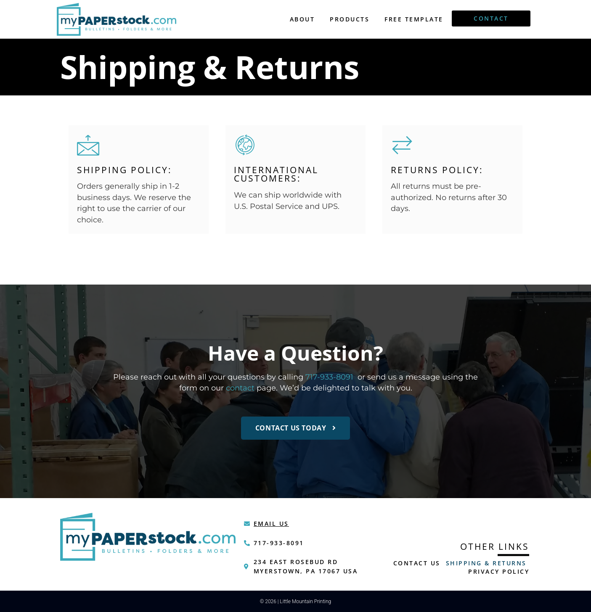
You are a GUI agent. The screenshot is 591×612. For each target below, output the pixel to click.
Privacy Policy (498, 571)
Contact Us (416, 563)
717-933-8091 (329, 376)
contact (240, 387)
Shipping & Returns (486, 563)
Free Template (413, 19)
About (302, 19)
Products (349, 19)
